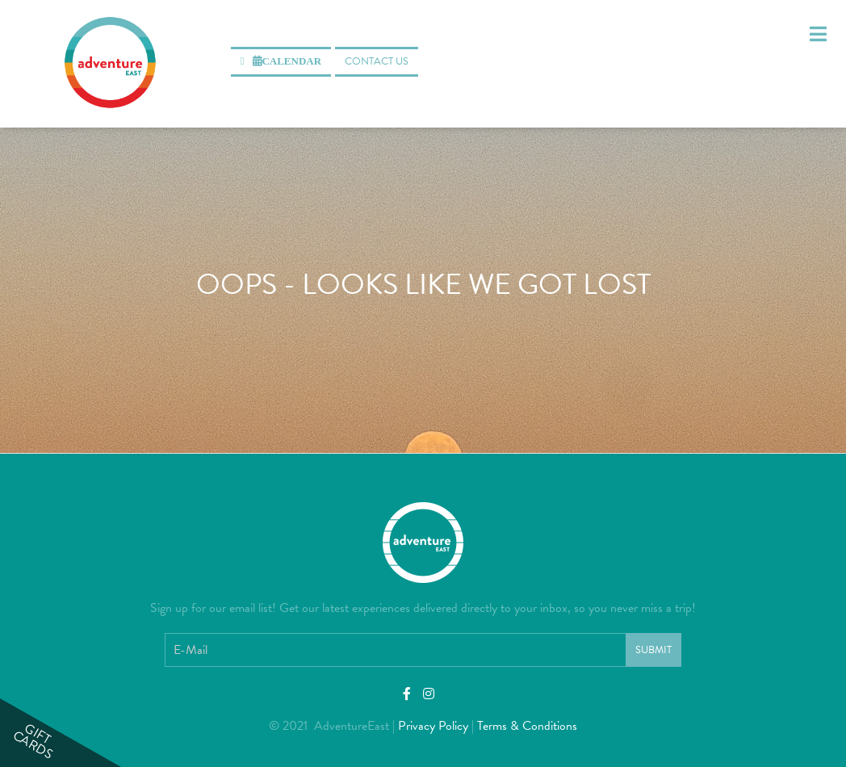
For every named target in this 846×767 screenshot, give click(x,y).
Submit (653, 650)
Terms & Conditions (527, 726)
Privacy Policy (433, 726)
